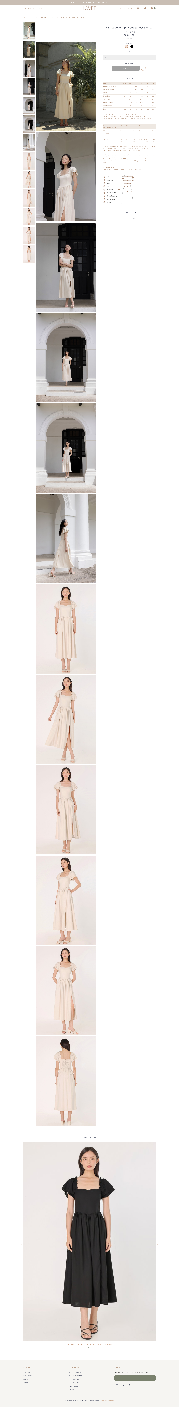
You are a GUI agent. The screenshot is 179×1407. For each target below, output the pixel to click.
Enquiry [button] (131, 218)
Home (25, 17)
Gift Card (71, 1389)
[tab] (129, 212)
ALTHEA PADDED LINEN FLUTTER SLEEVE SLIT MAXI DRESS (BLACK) (89, 1345)
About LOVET (27, 1372)
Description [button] (130, 212)
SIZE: (129, 52)
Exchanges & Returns (76, 1379)
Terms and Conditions (76, 1372)
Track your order (74, 1382)
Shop (41, 8)
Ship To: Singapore (126, 8)
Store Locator (27, 1375)
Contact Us (26, 1379)
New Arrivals (28, 8)
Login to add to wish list (143, 68)
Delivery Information (75, 1375)
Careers (25, 1382)
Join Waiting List (126, 68)
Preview (52, 8)
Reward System (74, 1386)
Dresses (32, 17)
